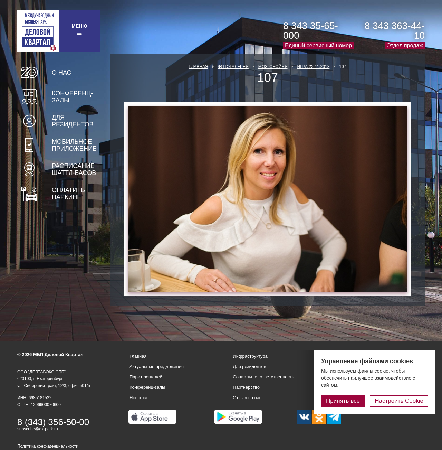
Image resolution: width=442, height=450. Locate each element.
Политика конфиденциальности (47, 446)
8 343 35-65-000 (310, 30)
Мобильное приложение (74, 145)
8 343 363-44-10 (395, 30)
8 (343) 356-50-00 (53, 422)
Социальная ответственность (263, 376)
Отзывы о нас (247, 397)
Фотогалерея (233, 66)
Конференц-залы (72, 97)
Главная (198, 66)
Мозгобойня (273, 66)
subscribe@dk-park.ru (37, 428)
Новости (138, 397)
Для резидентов (73, 121)
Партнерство (246, 387)
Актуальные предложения (156, 366)
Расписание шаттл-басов (74, 169)
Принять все (343, 400)
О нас (61, 72)
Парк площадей (145, 376)
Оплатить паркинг (68, 193)
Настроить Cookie (399, 400)
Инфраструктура (250, 356)
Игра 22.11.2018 (313, 66)
